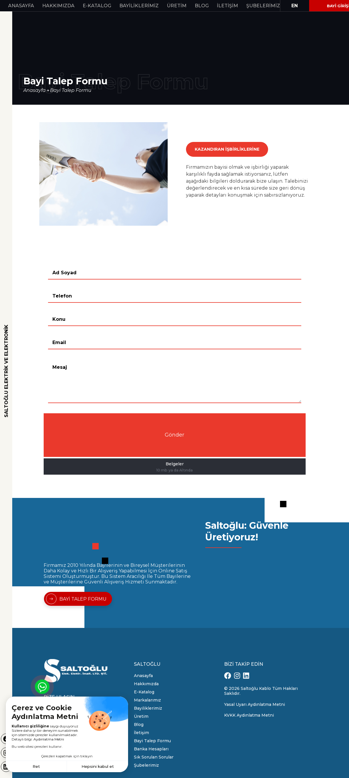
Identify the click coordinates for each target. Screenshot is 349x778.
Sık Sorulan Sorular (153, 757)
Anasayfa (21, 5)
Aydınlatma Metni (48, 738)
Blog (202, 5)
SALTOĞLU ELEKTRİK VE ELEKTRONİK (6, 371)
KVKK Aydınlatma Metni (249, 715)
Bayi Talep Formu (70, 90)
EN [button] (294, 5)
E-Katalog (97, 5)
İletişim (227, 5)
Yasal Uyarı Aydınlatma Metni (254, 704)
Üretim (177, 5)
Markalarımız (147, 700)
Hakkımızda (58, 5)
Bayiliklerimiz (139, 5)
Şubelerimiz (263, 5)
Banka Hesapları (151, 749)
